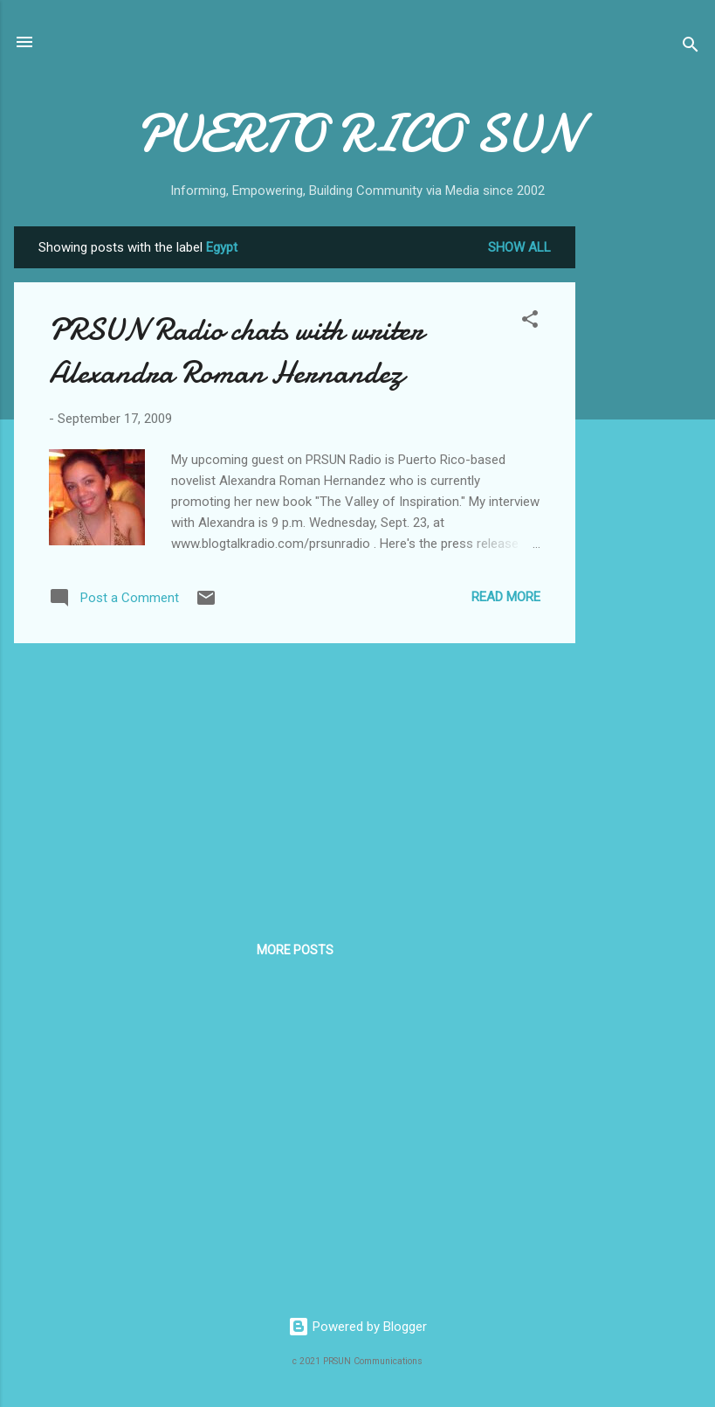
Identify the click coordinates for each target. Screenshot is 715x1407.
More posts (295, 950)
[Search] (690, 47)
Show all (519, 247)
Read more (505, 597)
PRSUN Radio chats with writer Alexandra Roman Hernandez (236, 351)
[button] (529, 322)
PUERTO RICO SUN (357, 133)
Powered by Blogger (357, 1326)
